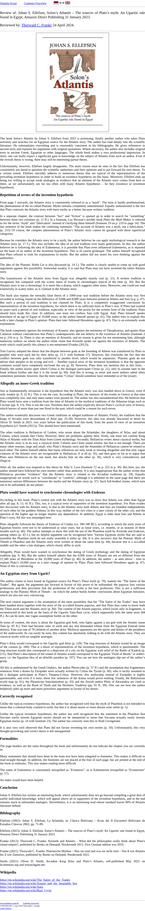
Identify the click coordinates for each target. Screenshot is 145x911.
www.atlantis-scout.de (9, 903)
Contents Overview (35, 3)
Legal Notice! (6, 908)
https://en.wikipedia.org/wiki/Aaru (21, 887)
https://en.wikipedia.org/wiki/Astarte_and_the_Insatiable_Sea (38, 883)
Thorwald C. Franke (37, 25)
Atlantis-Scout (8, 3)
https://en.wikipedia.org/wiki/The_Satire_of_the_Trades (35, 879)
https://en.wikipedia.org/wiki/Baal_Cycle (25, 890)
